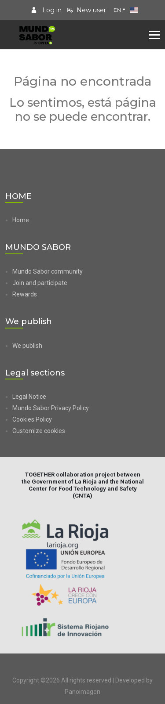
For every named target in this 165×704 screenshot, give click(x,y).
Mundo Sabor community (47, 271)
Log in (46, 10)
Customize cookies (38, 430)
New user (86, 10)
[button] (86, 431)
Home (20, 220)
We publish (27, 345)
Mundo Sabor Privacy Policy (50, 408)
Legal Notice (29, 396)
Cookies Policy (32, 419)
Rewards (24, 294)
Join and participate (39, 282)
